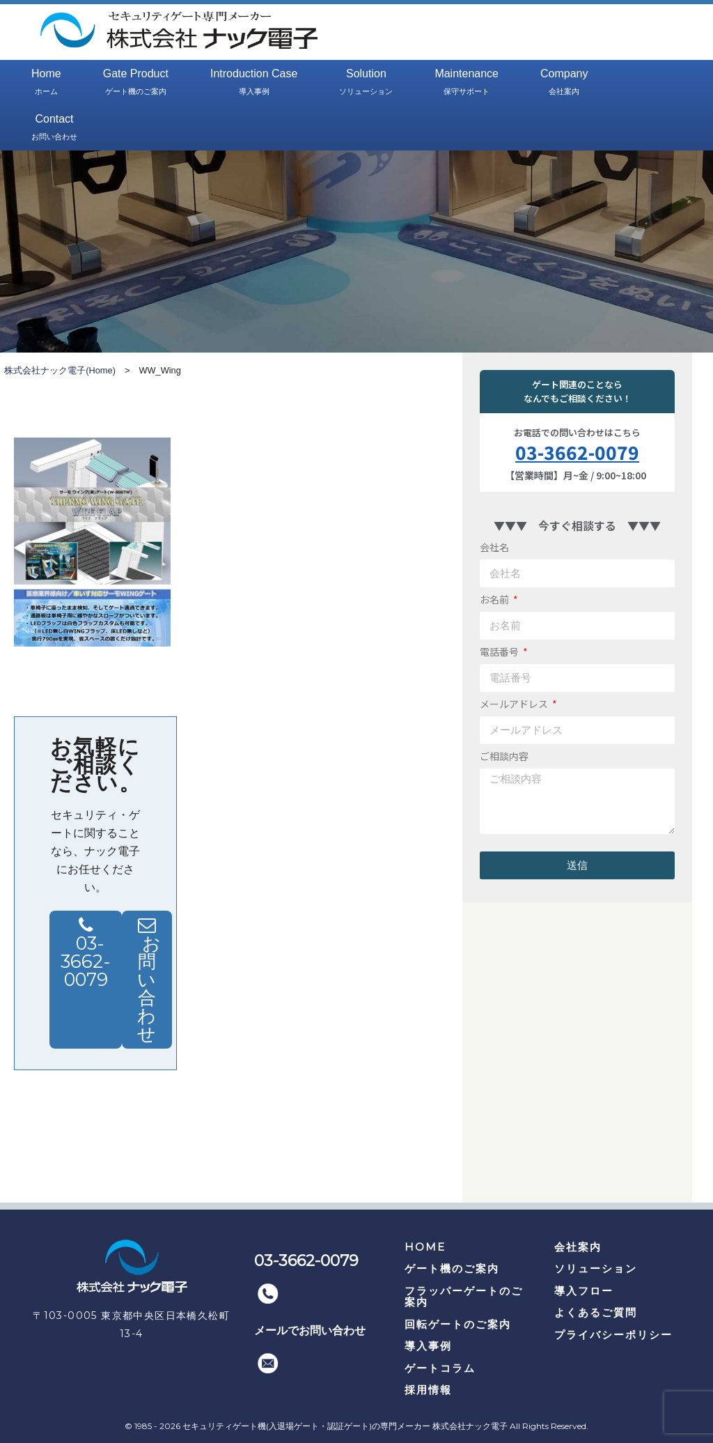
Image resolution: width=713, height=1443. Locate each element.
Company (564, 83)
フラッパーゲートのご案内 (464, 1296)
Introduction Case (253, 83)
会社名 (494, 547)
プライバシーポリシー (613, 1334)
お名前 (495, 599)
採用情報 (428, 1389)
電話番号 (500, 651)
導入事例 (428, 1345)
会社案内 (578, 1246)
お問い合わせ (150, 988)
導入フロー (583, 1290)
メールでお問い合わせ (310, 1330)
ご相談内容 (504, 756)
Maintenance (466, 83)
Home (46, 83)
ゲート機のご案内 (452, 1268)
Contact (54, 128)
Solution (366, 83)
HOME (425, 1246)
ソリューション (595, 1268)
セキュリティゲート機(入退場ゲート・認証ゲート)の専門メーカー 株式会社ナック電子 (345, 1426)
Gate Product (136, 83)
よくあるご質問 (595, 1312)
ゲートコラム (440, 1368)
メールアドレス (515, 704)
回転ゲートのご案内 (458, 1324)
